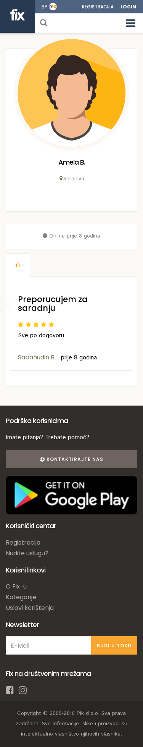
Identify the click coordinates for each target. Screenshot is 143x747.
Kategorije (21, 597)
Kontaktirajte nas (71, 459)
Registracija (98, 6)
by (44, 6)
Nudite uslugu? (27, 553)
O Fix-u (16, 586)
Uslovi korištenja (30, 607)
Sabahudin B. (37, 357)
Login (128, 6)
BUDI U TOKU (114, 645)
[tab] (18, 265)
